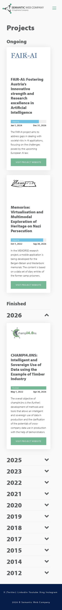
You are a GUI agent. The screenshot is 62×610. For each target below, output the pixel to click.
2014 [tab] (14, 561)
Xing (42, 592)
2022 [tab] (14, 482)
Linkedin (23, 592)
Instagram (52, 592)
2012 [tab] (14, 573)
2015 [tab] (14, 550)
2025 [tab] (14, 460)
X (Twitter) (10, 592)
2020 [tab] (14, 505)
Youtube (34, 592)
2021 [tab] (14, 494)
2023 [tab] (14, 471)
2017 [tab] (14, 539)
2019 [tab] (14, 516)
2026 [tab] (14, 315)
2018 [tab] (14, 527)
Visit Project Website (28, 162)
